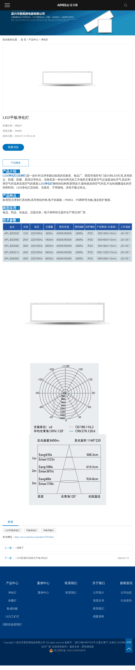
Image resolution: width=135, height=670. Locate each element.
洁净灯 (112, 642)
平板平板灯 (48, 530)
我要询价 (13, 147)
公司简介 (98, 592)
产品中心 (33, 39)
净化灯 (44, 39)
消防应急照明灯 (12, 624)
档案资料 (98, 616)
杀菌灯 (12, 600)
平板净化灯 (31, 530)
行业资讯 (126, 600)
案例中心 (43, 592)
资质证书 (98, 600)
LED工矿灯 (12, 616)
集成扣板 (12, 608)
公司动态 (126, 592)
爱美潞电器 (88, 646)
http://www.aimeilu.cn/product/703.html (34, 537)
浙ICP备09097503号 (85, 642)
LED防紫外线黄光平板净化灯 (32, 558)
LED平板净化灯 (12, 530)
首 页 (23, 39)
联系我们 (70, 592)
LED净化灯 (122, 642)
